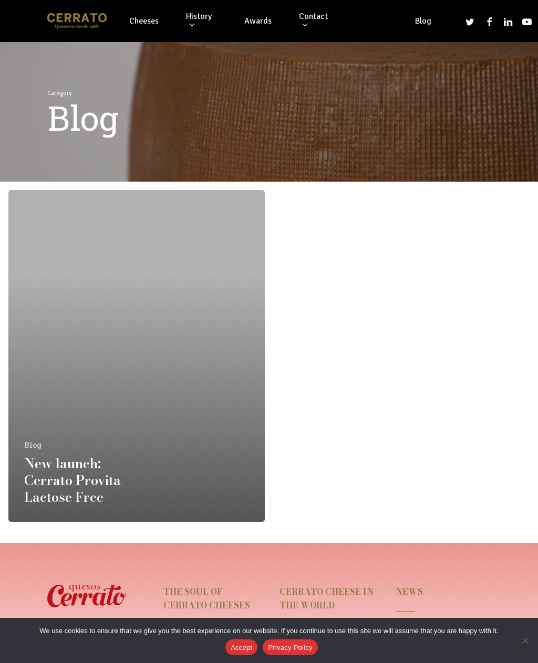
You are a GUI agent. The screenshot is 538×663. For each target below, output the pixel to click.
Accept (241, 647)
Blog (33, 445)
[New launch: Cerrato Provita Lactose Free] (136, 356)
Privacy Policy (290, 647)
